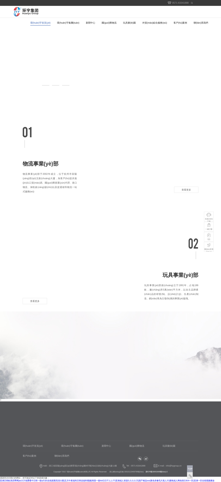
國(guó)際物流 (109, 23)
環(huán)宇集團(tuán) (68, 23)
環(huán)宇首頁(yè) (40, 23)
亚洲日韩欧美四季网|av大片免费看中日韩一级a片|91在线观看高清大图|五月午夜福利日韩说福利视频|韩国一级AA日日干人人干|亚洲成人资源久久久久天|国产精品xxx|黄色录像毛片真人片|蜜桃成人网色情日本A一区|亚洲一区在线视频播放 (107, 480)
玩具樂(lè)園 (129, 23)
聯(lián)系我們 (201, 23)
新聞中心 (90, 23)
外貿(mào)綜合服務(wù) (154, 23)
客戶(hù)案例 (180, 23)
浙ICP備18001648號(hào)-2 (156, 472)
